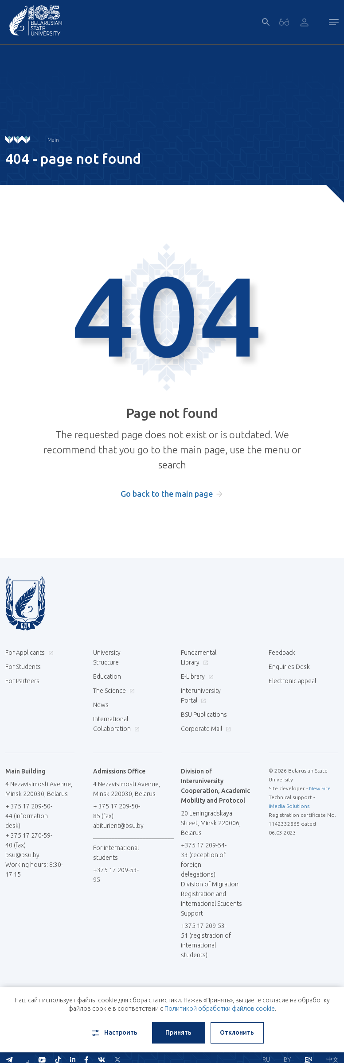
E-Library (196, 676)
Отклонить (237, 1032)
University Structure (107, 657)
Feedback (282, 652)
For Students (23, 666)
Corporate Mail (205, 728)
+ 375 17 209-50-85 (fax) (116, 811)
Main (53, 140)
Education (107, 676)
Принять (178, 1032)
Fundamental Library (198, 657)
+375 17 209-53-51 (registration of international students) (206, 940)
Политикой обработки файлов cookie (219, 1008)
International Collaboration (116, 723)
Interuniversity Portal (201, 695)
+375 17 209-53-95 (116, 874)
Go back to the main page (167, 493)
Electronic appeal (292, 680)
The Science (113, 690)
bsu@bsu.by (22, 854)
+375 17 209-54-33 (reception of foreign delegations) (204, 860)
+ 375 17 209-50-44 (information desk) (28, 816)
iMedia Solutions (289, 806)
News (101, 704)
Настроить (113, 1033)
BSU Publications (204, 714)
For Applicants (28, 652)
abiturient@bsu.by (118, 825)
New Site (320, 788)
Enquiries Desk (289, 666)
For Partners (22, 680)
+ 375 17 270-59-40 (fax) (28, 840)
